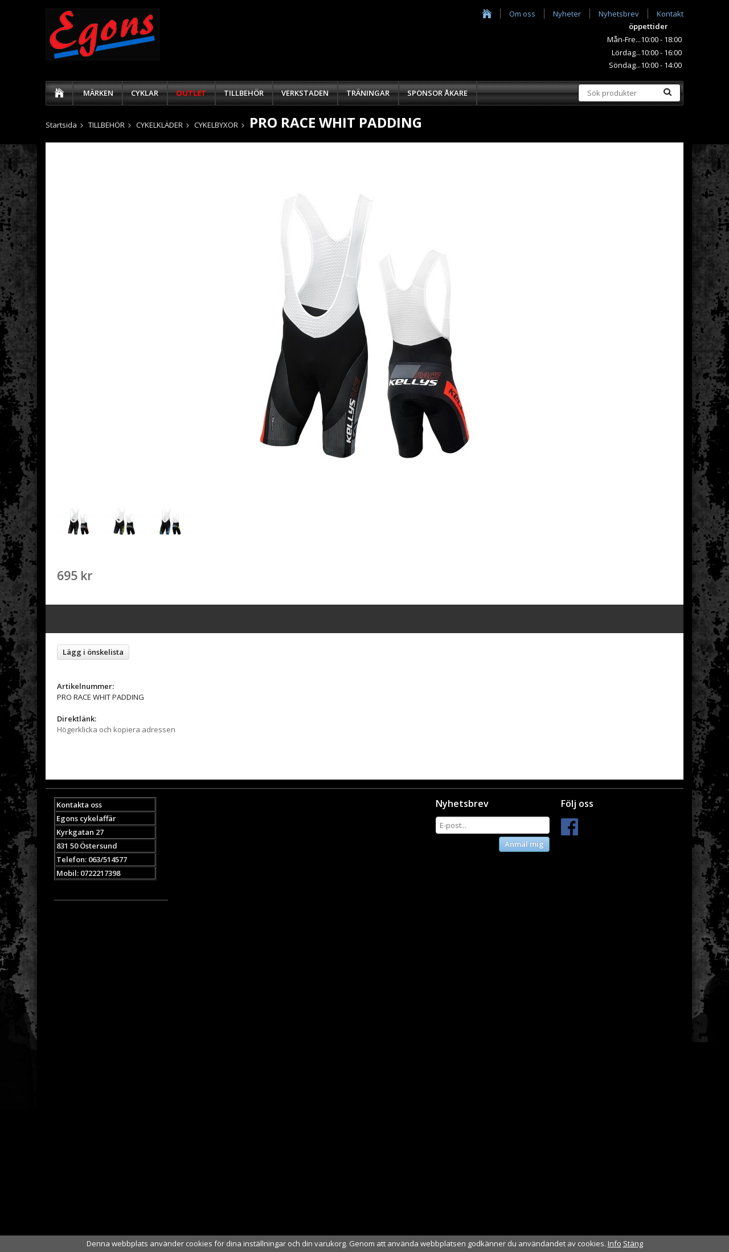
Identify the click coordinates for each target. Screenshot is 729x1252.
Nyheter (567, 14)
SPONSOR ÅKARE (437, 93)
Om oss (522, 14)
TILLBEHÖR (244, 93)
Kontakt (670, 14)
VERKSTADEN (305, 93)
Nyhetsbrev (619, 14)
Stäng (633, 1243)
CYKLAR (144, 93)
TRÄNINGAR (368, 93)
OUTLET (191, 93)
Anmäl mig (524, 844)
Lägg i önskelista (93, 652)
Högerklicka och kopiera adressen (116, 729)
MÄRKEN (98, 93)
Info (614, 1243)
